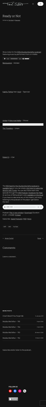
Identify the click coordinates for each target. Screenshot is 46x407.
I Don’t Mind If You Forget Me (13, 316)
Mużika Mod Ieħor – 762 (11, 338)
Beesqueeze (7, 63)
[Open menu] (33, 4)
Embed (18, 215)
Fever (39, 238)
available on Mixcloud (35, 195)
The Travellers (8, 128)
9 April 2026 (40, 321)
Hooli (19, 92)
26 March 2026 (39, 332)
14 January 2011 (39, 316)
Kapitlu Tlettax (8, 92)
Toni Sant (11, 20)
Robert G (6, 157)
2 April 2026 (40, 327)
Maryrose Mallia (15, 120)
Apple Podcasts (16, 219)
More (29, 219)
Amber (5, 120)
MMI (9, 226)
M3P (5, 226)
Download (28, 213)
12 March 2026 (39, 338)
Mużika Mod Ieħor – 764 (11, 327)
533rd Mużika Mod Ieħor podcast (29, 52)
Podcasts (17, 20)
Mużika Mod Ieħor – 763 (11, 332)
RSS (24, 219)
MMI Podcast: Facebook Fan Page (30, 193)
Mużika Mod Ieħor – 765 (11, 321)
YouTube (15, 226)
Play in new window (16, 213)
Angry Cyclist (9, 238)
